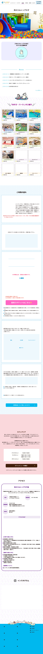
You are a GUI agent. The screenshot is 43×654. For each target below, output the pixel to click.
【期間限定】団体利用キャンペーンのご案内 (16, 74)
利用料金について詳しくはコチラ (21, 399)
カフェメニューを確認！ (21, 459)
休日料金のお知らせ (10, 86)
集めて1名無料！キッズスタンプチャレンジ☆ (16, 83)
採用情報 (32, 622)
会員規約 (32, 626)
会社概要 (32, 620)
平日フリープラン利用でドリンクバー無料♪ (16, 77)
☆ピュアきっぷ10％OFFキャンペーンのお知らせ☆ (17, 80)
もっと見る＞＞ (39, 90)
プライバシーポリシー (35, 624)
